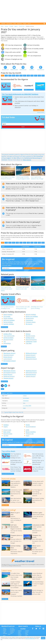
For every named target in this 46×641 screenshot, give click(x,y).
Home (2, 26)
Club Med (28, 345)
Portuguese (26, 402)
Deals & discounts (40, 69)
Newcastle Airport (31, 360)
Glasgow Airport (31, 358)
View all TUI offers (40, 113)
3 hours (25, 397)
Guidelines (12, 632)
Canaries (27, 632)
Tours (27, 437)
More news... (5, 600)
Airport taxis (7, 431)
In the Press (10, 635)
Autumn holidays (31, 316)
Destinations (9, 23)
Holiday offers (7, 335)
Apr (13, 75)
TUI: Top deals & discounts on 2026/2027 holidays (20, 96)
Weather (3, 23)
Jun (21, 75)
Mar (10, 75)
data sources (27, 161)
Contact (4, 630)
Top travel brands (8, 337)
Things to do (29, 435)
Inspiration (19, 23)
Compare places (31, 323)
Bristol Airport (7, 358)
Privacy (4, 632)
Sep (32, 75)
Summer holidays (8, 325)
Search (29, 23)
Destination (4, 123)
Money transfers (31, 433)
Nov (39, 75)
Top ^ (2, 390)
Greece (26, 633)
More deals (3, 347)
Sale (7, 105)
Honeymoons (30, 319)
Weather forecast (23, 69)
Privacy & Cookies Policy (30, 638)
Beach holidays (7, 316)
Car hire (5, 437)
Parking (19, 635)
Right (24, 409)
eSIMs (27, 431)
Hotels (28, 426)
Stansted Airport (8, 356)
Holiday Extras (30, 339)
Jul (24, 75)
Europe (6, 26)
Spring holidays (8, 323)
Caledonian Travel (31, 343)
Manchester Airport (9, 354)
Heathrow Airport (31, 372)
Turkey (26, 635)
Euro (24, 404)
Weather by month (14, 69)
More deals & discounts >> (8, 475)
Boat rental (6, 433)
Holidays (6, 426)
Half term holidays (9, 321)
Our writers (12, 630)
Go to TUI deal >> (38, 111)
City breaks (6, 318)
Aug (28, 75)
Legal (4, 633)
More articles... (5, 506)
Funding (12, 633)
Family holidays (8, 319)
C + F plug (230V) (27, 407)
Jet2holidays (7, 345)
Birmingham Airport (9, 362)
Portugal (11, 26)
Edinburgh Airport (31, 354)
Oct (35, 75)
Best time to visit (5, 69)
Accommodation (31, 428)
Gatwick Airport (30, 356)
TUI (4, 343)
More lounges (4, 382)
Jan (2, 75)
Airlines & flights (8, 339)
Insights (25, 23)
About (4, 629)
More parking (4, 365)
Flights (5, 428)
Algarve (16, 26)
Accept (43, 638)
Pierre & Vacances (31, 341)
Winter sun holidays (32, 318)
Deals (14, 23)
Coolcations (29, 321)
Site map (5, 634)
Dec (43, 75)
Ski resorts (29, 325)
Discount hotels (8, 341)
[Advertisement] (23, 11)
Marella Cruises (30, 337)
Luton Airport (7, 360)
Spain (26, 634)
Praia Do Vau (21, 26)
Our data (12, 629)
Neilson (28, 335)
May (17, 75)
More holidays (4, 328)
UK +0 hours (26, 399)
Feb (6, 75)
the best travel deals (13, 565)
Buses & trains (7, 435)
